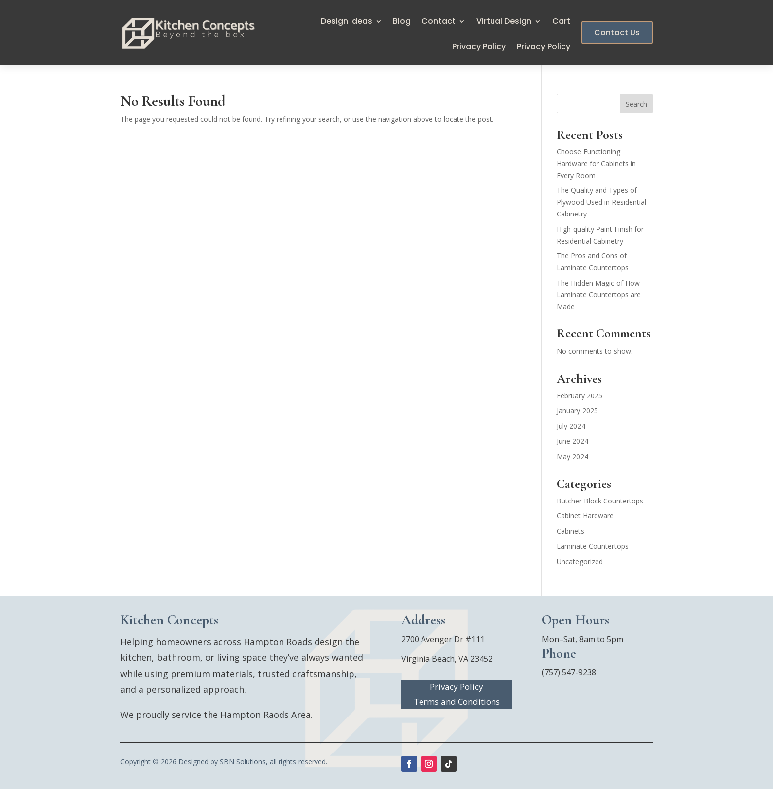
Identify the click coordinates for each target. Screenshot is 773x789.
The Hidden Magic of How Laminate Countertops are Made (599, 294)
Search (636, 103)
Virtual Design (503, 22)
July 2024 (571, 425)
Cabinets (570, 531)
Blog (402, 22)
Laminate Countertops (593, 546)
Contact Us (617, 32)
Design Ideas (346, 22)
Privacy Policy (479, 47)
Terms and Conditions (457, 702)
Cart (561, 22)
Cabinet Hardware (585, 515)
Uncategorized (580, 561)
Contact (439, 22)
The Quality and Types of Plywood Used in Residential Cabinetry (601, 201)
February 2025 (579, 395)
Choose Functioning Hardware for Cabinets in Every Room (596, 163)
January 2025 (577, 410)
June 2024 (572, 441)
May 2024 (572, 456)
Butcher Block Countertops (600, 500)
